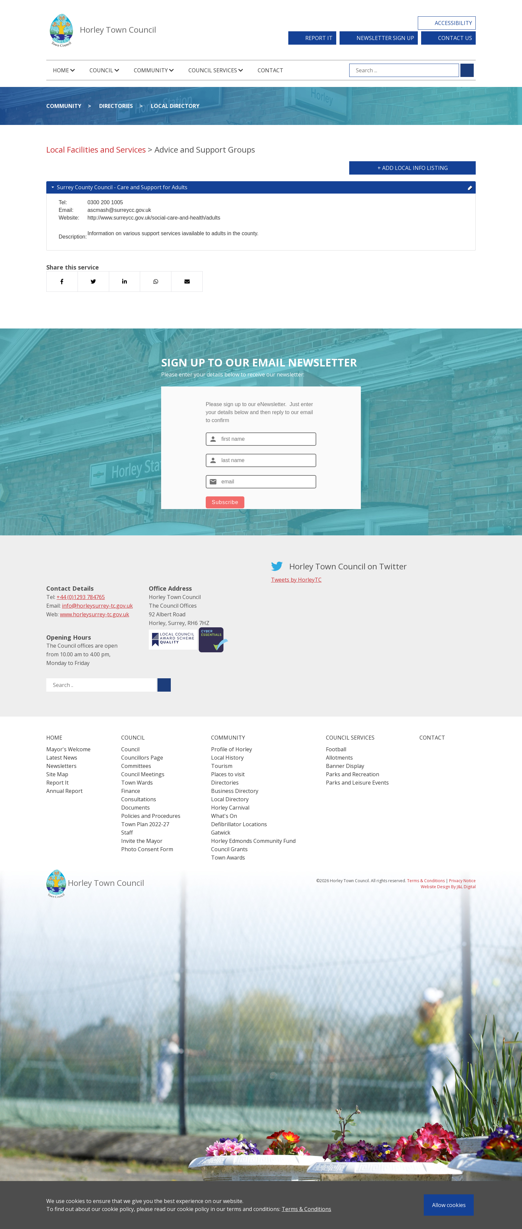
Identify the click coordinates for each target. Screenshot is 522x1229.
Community (63, 106)
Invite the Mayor (141, 841)
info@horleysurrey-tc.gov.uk (97, 605)
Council (130, 749)
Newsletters (61, 766)
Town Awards (228, 857)
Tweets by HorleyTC (296, 579)
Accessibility (453, 23)
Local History (227, 757)
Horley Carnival (230, 807)
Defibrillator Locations (239, 824)
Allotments (339, 757)
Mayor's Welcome (68, 749)
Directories (116, 106)
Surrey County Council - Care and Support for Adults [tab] (261, 187)
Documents (135, 807)
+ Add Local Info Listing (413, 168)
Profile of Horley (231, 749)
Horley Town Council (118, 29)
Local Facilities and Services (96, 149)
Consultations (138, 799)
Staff (127, 832)
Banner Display (345, 766)
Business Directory (234, 791)
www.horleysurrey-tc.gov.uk (94, 614)
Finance (130, 791)
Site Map (57, 774)
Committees (136, 766)
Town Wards (137, 782)
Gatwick (220, 832)
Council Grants (229, 849)
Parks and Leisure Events (357, 782)
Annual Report (64, 791)
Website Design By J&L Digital (448, 887)
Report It (319, 38)
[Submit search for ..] (164, 685)
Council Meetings (142, 774)
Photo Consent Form (147, 849)
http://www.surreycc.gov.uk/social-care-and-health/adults (154, 218)
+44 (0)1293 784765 (81, 597)
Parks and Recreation (352, 774)
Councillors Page (142, 757)
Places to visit (228, 774)
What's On (224, 816)
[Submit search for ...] (467, 70)
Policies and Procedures (150, 816)
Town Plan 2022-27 (145, 824)
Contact (270, 70)
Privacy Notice (462, 881)
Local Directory (175, 106)
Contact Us (455, 38)
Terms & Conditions (306, 1209)
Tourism (221, 766)
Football (336, 749)
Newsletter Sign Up (385, 38)
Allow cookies (449, 1205)
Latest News (61, 757)
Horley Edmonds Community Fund (253, 841)
